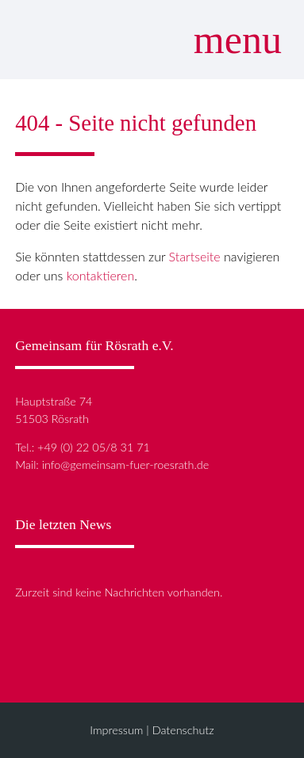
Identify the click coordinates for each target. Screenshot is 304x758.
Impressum (116, 730)
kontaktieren (101, 275)
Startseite (195, 256)
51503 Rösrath (52, 418)
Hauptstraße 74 (53, 401)
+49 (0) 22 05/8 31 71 (93, 447)
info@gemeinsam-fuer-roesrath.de (126, 464)
